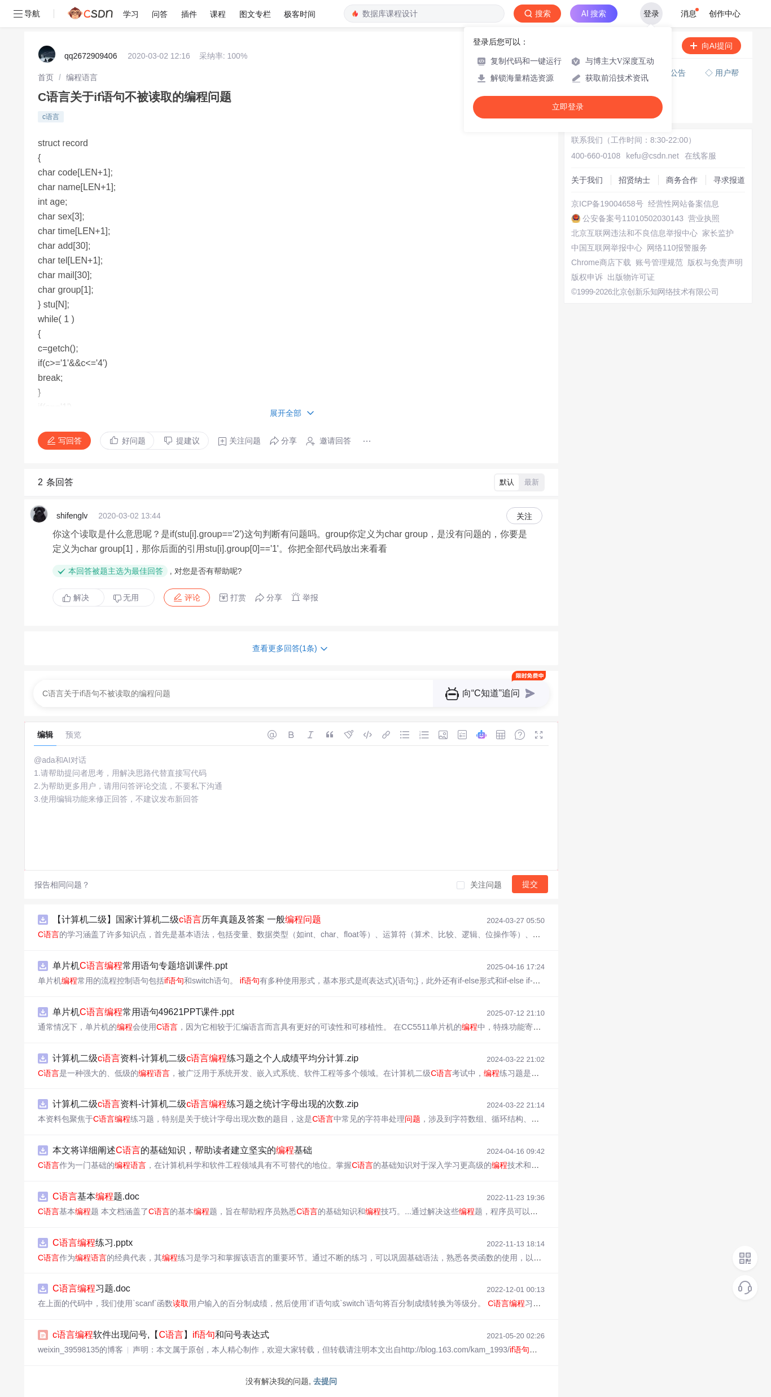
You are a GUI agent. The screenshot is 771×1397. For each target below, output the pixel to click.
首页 (46, 77)
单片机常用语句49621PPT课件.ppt (143, 1012)
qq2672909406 (90, 55)
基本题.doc (95, 1196)
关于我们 (587, 179)
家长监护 (718, 233)
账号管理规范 (659, 262)
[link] (46, 77)
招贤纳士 (634, 179)
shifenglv (71, 515)
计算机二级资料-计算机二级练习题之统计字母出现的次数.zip (205, 1104)
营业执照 (704, 218)
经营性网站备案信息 (683, 203)
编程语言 (82, 77)
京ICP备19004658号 (607, 203)
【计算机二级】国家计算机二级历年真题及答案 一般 (186, 919)
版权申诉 (587, 277)
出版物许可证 (631, 277)
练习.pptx (92, 1242)
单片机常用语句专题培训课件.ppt (139, 965)
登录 (651, 13)
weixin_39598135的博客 (80, 1349)
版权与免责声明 (715, 262)
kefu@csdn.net (652, 155)
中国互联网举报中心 (606, 247)
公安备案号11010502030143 (633, 218)
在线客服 (700, 155)
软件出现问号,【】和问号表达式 (160, 1334)
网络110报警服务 (677, 247)
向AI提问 (711, 45)
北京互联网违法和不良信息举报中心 (634, 233)
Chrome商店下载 (601, 262)
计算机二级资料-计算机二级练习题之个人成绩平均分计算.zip (205, 1058)
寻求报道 (729, 179)
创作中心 (725, 13)
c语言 (50, 117)
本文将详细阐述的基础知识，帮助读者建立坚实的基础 (182, 1150)
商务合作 (682, 179)
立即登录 (568, 107)
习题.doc (91, 1288)
